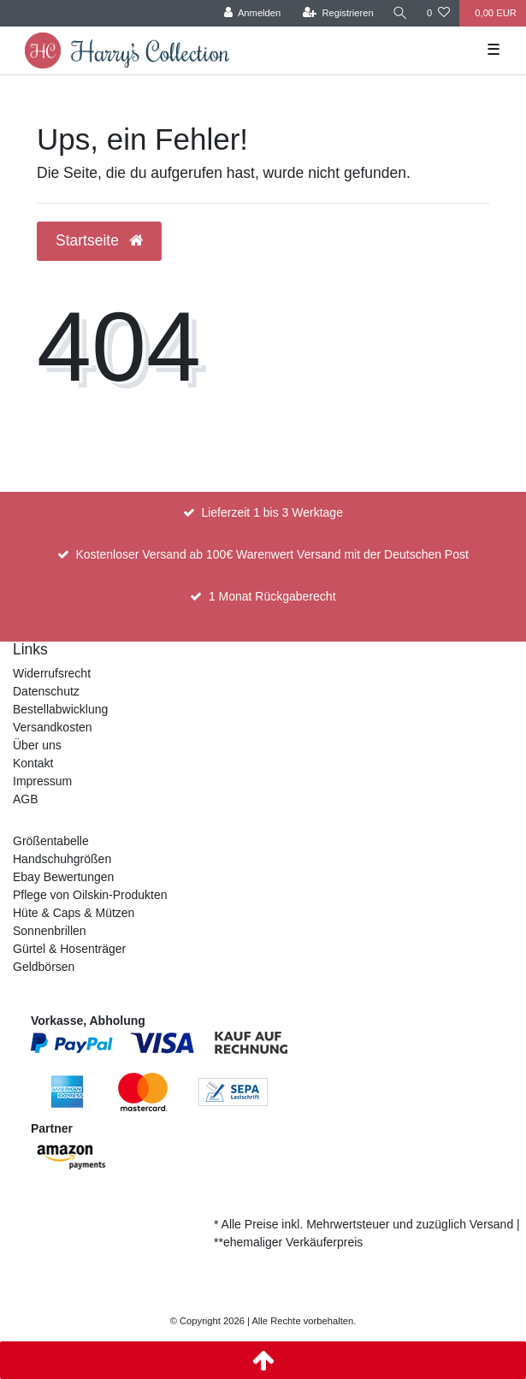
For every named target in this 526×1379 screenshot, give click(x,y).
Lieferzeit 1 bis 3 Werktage (272, 512)
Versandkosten (52, 727)
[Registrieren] (338, 13)
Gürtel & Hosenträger (69, 949)
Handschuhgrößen (62, 859)
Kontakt (33, 763)
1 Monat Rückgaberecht (272, 596)
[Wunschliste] (438, 13)
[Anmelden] (253, 13)
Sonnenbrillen (49, 931)
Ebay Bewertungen (63, 877)
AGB (25, 799)
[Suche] (400, 13)
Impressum (42, 781)
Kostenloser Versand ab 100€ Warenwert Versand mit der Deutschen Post (271, 554)
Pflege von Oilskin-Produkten (90, 895)
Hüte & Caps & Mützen (73, 913)
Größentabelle (51, 841)
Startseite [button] (99, 240)
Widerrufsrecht (52, 673)
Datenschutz (46, 691)
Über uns (37, 745)
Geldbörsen (43, 967)
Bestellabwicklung (60, 709)
